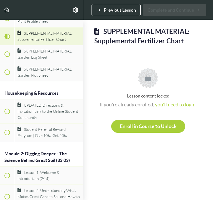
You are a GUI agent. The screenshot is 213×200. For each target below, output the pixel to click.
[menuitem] (76, 10)
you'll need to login (175, 105)
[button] (7, 10)
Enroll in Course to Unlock (148, 126)
